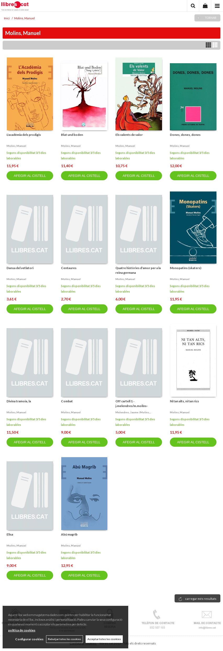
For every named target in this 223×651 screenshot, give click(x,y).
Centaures (68, 268)
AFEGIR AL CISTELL (30, 176)
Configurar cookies (29, 639)
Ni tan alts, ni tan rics (184, 401)
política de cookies (21, 630)
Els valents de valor (129, 135)
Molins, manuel (16, 145)
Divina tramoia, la (19, 401)
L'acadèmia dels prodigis (24, 135)
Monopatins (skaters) (185, 268)
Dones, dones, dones (185, 135)
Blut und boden (72, 135)
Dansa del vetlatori (20, 268)
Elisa (10, 534)
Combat (67, 401)
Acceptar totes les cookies (104, 639)
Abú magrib (69, 534)
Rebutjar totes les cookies (64, 639)
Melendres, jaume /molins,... (133, 412)
